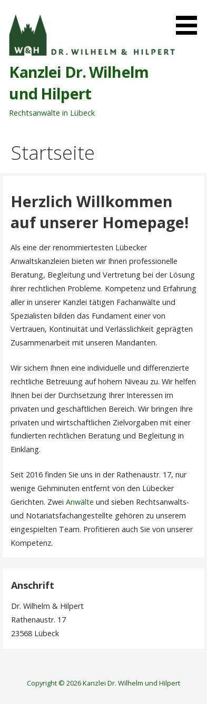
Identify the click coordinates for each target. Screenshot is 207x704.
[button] (190, 19)
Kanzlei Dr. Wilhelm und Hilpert (79, 82)
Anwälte (80, 502)
